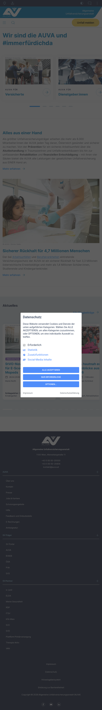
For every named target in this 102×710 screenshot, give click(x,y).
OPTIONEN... (51, 384)
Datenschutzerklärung (69, 393)
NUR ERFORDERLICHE (51, 377)
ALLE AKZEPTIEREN (51, 370)
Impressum (28, 393)
